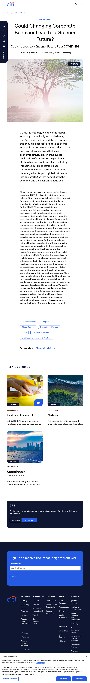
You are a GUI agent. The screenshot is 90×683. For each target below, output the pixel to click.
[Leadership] (26, 605)
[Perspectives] (64, 607)
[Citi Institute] (64, 631)
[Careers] (26, 633)
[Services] (38, 601)
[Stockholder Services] (75, 646)
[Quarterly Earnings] (75, 602)
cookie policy (40, 663)
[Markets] (38, 605)
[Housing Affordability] (51, 612)
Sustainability (45, 19)
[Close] (86, 656)
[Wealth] (38, 615)
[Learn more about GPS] (15, 520)
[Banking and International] (38, 610)
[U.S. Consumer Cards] (38, 621)
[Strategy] (26, 601)
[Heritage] (26, 615)
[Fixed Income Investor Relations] (75, 638)
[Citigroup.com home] (12, 599)
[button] (4, 35)
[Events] (64, 611)
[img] (76, 4)
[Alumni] (26, 637)
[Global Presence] (26, 610)
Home (9, 13)
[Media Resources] (64, 616)
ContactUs (4, 55)
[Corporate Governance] (75, 652)
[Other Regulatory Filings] (75, 630)
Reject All (63, 679)
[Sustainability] (51, 601)
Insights (15, 13)
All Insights (23, 13)
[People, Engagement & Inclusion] (26, 621)
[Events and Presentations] (75, 608)
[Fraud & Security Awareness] (26, 643)
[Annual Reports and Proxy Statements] (75, 616)
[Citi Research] (64, 636)
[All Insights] (64, 641)
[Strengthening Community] (51, 606)
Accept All (79, 679)
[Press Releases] (64, 602)
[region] (45, 668)
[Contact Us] (26, 649)
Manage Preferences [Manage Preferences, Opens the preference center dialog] (10, 679)
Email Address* (15, 564)
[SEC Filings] (75, 624)
